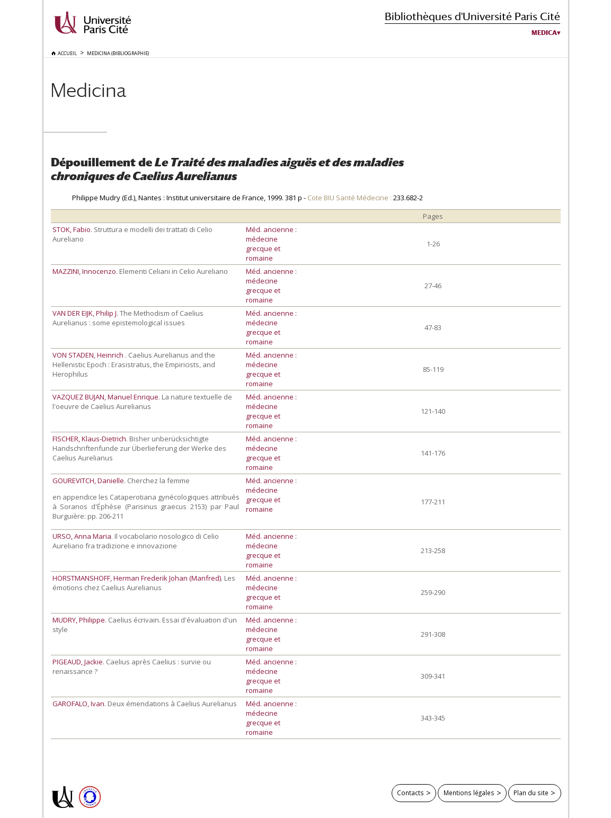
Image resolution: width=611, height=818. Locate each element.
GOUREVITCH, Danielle (88, 480)
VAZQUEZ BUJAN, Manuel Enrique (105, 397)
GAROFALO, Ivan (78, 703)
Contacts (410, 792)
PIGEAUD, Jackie (77, 661)
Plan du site (530, 792)
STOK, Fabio (71, 229)
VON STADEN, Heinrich (88, 355)
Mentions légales (469, 792)
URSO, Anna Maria (81, 536)
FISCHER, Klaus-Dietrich (89, 438)
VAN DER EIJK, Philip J (84, 313)
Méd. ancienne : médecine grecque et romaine (271, 244)
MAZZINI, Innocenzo (84, 271)
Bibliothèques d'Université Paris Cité (472, 16)
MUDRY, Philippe (78, 620)
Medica (544, 33)
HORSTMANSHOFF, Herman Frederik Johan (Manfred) (136, 578)
